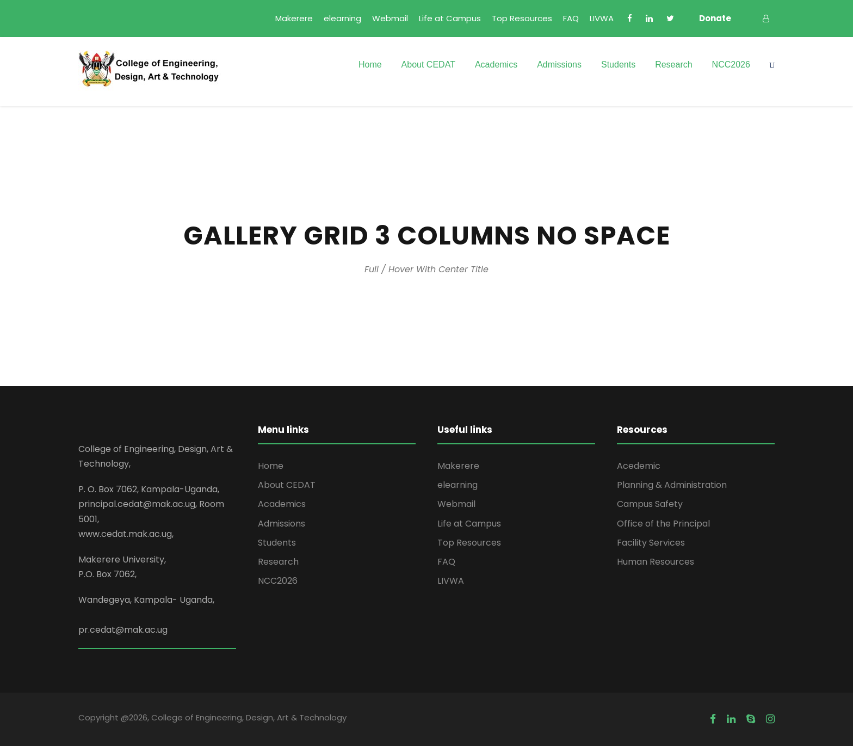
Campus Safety (650, 504)
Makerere (294, 18)
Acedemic (638, 466)
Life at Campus (450, 18)
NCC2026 (731, 64)
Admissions (559, 64)
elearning (342, 18)
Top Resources (522, 18)
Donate (715, 18)
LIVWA (602, 18)
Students (618, 64)
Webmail (390, 18)
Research (673, 64)
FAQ (571, 18)
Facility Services (651, 542)
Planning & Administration (672, 485)
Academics (496, 64)
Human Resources (655, 561)
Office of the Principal (663, 523)
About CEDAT (428, 64)
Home (370, 64)
